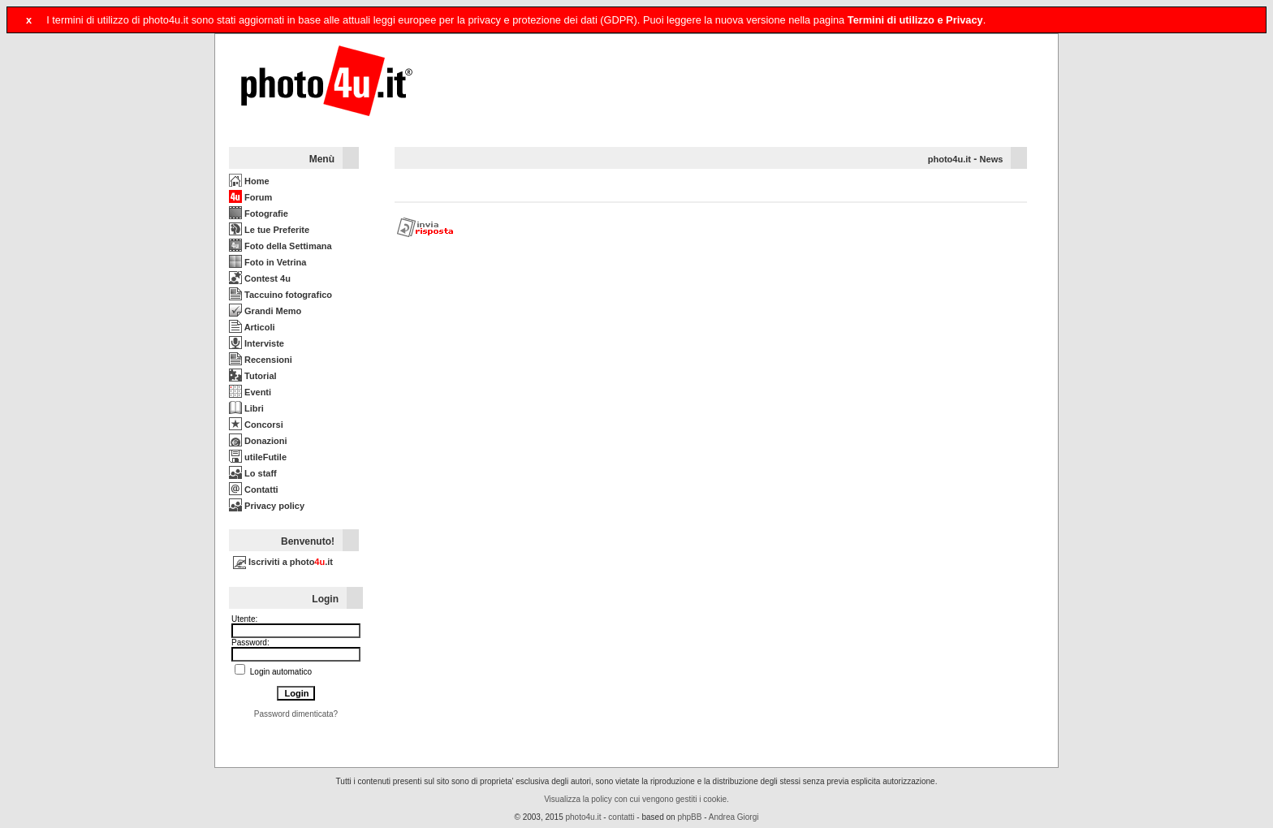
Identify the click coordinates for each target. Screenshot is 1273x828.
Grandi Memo (265, 311)
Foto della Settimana (280, 246)
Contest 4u (260, 278)
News (991, 159)
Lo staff (253, 473)
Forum (250, 197)
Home (249, 181)
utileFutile (258, 457)
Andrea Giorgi (734, 817)
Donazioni (258, 441)
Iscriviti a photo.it (283, 562)
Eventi (250, 392)
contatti (621, 817)
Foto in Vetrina (267, 262)
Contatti (253, 489)
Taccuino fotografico (280, 295)
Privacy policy (266, 506)
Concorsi (256, 424)
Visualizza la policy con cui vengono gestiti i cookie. (636, 799)
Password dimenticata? (296, 713)
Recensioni (260, 359)
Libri (246, 408)
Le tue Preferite (269, 230)
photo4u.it (949, 159)
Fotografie (258, 213)
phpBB (689, 817)
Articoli (252, 327)
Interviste (256, 343)
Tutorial (253, 376)
